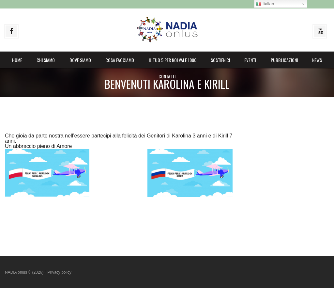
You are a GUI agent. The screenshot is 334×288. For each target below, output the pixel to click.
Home (17, 59)
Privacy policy (59, 272)
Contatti (167, 76)
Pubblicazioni (284, 59)
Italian (265, 4)
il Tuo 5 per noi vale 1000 (172, 59)
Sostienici (220, 59)
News (317, 59)
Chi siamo (46, 59)
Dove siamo (80, 59)
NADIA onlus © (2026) (25, 272)
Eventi (250, 59)
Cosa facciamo (119, 59)
